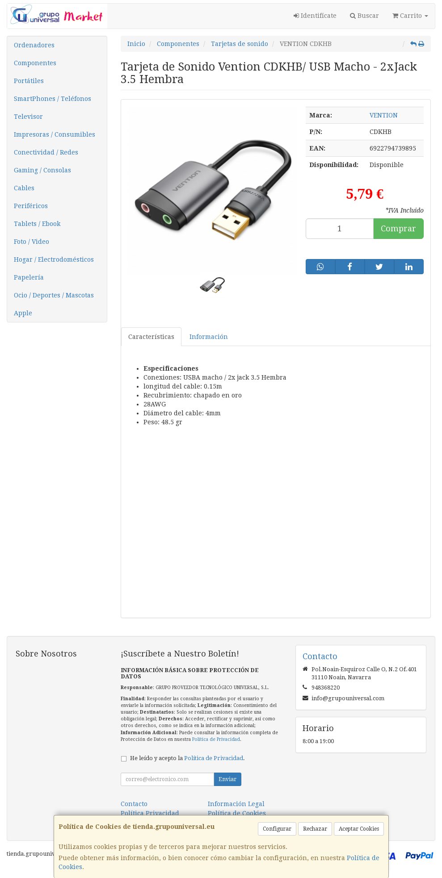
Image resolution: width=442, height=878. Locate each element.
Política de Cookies (237, 813)
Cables (24, 188)
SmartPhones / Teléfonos (52, 98)
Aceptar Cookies (359, 829)
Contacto (134, 803)
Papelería (29, 277)
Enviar (227, 779)
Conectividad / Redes (46, 152)
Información (208, 336)
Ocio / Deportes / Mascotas (54, 295)
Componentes (35, 63)
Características (151, 336)
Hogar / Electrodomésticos (54, 259)
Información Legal (236, 803)
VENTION (384, 115)
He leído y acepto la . (187, 758)
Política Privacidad (150, 813)
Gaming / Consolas (42, 170)
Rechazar (315, 829)
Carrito (410, 15)
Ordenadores (34, 45)
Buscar (364, 15)
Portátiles (29, 80)
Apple (23, 313)
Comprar (398, 228)
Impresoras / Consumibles (54, 134)
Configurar (277, 829)
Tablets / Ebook (37, 223)
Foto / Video (31, 241)
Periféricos (31, 205)
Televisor (28, 116)
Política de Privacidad (216, 739)
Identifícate (315, 15)
